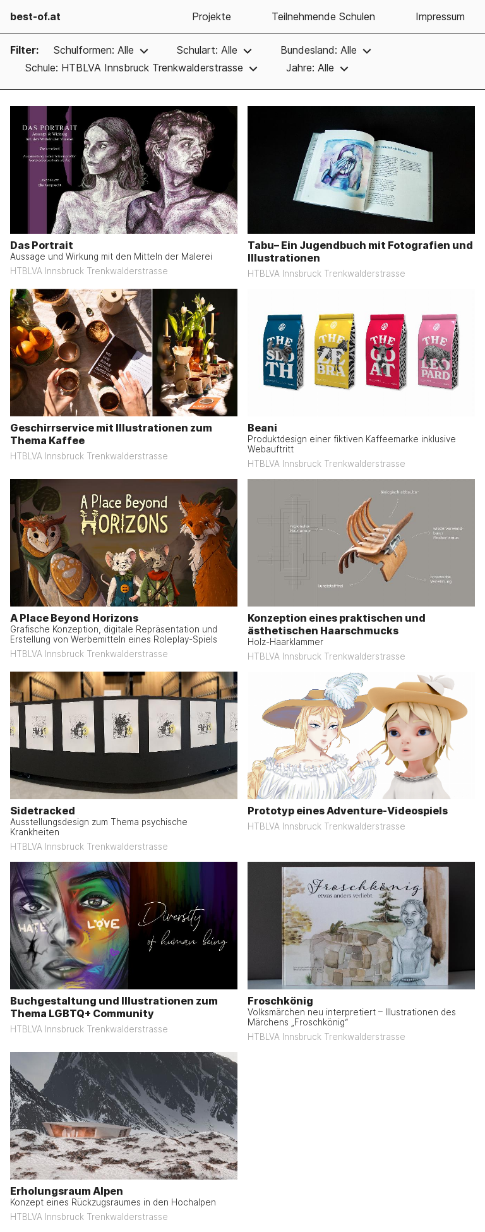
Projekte (211, 16)
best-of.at (35, 16)
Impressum (440, 16)
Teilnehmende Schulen (323, 16)
